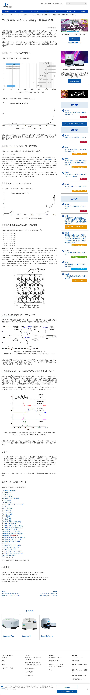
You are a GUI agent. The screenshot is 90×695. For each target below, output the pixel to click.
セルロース (48, 159)
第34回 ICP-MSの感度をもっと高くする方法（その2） (75, 186)
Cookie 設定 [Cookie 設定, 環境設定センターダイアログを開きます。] (67, 687)
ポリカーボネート (8, 512)
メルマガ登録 (29, 675)
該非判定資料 (76, 661)
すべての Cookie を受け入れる (67, 691)
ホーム (4, 15)
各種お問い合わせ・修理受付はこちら (52, 4)
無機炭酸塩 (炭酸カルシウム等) (12, 539)
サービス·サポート (77, 657)
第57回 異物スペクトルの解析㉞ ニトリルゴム (75, 137)
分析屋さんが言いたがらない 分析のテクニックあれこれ (51, 15)
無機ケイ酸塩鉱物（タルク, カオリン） (14, 537)
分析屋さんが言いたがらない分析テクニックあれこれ (56, 665)
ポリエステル (7, 502)
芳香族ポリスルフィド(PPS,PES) (12, 528)
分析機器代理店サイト (78, 679)
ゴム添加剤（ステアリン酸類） (12, 545)
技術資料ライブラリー (55, 657)
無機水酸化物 (7, 535)
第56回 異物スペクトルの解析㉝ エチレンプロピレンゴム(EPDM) (75, 174)
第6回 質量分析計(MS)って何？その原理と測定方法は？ (75, 264)
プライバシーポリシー (8, 668)
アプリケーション (19, 11)
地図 (3, 661)
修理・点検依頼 (29, 668)
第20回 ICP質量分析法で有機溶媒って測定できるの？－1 (76, 276)
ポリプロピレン (7, 494)
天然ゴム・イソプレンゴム (11, 547)
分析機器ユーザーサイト (79, 675)
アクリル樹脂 (7, 500)
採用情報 (4, 664)
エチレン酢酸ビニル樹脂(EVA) (12, 522)
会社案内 (83, 11)
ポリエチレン (7, 492)
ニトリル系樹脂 (7, 508)
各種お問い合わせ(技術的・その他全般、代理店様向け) (33, 664)
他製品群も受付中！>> (74, 43)
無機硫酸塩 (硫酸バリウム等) (11, 541)
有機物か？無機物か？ (9, 490)
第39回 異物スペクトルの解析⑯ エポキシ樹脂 (75, 206)
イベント (51, 670)
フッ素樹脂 (6, 516)
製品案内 (7, 11)
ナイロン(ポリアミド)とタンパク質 (13, 504)
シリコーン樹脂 (7, 514)
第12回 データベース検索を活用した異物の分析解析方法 (75, 112)
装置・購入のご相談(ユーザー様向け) (33, 658)
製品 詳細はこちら (74, 81)
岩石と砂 (5, 543)
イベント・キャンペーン (69, 11)
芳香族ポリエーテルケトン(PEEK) (13, 526)
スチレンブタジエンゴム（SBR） (13, 551)
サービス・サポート (33, 11)
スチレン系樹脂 (7, 496)
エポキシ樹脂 (7, 520)
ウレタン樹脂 (7, 510)
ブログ (56, 11)
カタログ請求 (29, 672)
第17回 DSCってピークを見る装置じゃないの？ (75, 252)
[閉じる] (87, 689)
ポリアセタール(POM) (9, 524)
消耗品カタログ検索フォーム (79, 665)
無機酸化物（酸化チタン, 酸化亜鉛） (14, 533)
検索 (85, 4)
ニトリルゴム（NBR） (9, 555)
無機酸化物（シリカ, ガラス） (12, 530)
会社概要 (4, 657)
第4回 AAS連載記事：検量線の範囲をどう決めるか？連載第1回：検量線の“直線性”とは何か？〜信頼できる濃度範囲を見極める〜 (75, 220)
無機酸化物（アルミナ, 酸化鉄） (12, 531)
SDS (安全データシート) (55, 661)
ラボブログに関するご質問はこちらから (74, 124)
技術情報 (46, 11)
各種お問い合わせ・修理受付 (79, 671)
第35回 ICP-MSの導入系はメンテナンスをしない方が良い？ (75, 149)
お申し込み (74, 38)
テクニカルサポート (27, 15)
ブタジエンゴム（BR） (10, 549)
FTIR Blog (73, 15)
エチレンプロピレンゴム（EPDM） (13, 553)
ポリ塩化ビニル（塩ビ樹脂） (11, 498)
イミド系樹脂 (7, 518)
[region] (45, 689)
